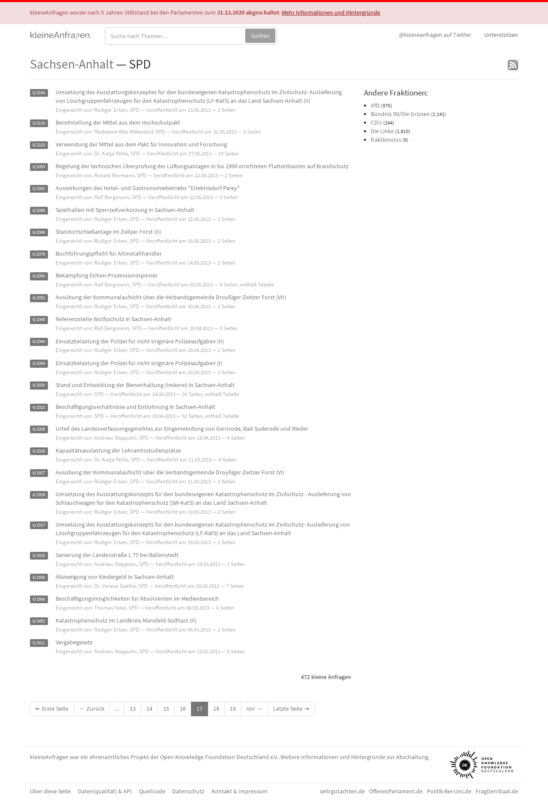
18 (216, 708)
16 (183, 708)
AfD (375, 105)
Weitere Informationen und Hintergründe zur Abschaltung (354, 757)
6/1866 (39, 599)
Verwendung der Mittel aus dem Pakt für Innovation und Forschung (141, 144)
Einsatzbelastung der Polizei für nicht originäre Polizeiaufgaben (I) (139, 363)
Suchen (260, 35)
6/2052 (39, 298)
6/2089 (39, 210)
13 (133, 708)
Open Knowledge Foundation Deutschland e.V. (219, 757)
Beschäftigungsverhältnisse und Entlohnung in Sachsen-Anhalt (135, 407)
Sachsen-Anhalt (71, 64)
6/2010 (39, 407)
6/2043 (39, 363)
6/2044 (39, 342)
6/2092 (39, 188)
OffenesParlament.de (396, 791)
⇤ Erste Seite (52, 708)
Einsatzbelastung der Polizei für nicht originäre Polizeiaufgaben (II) (140, 341)
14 (149, 708)
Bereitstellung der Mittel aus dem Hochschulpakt (118, 122)
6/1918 (39, 494)
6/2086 (39, 232)
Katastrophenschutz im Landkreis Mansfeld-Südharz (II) (126, 620)
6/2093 (39, 167)
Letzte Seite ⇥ (291, 708)
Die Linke (382, 131)
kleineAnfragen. (61, 34)
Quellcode (152, 791)
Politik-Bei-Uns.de (449, 791)
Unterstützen (501, 35)
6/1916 (39, 555)
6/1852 (39, 621)
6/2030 (39, 385)
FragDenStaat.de (497, 791)
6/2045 (39, 319)
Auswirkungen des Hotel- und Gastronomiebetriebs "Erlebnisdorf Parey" (148, 188)
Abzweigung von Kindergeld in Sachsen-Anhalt (115, 577)
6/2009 (39, 429)
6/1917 (39, 525)
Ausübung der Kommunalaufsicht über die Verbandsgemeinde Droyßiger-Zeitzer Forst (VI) (170, 472)
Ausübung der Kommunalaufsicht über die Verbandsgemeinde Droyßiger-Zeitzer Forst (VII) (171, 297)
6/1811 (39, 643)
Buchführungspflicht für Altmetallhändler (109, 253)
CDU (376, 122)
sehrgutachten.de (342, 791)
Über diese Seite (50, 791)
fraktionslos (386, 139)
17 (200, 708)
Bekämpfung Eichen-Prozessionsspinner (107, 275)
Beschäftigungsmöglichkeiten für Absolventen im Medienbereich (137, 598)
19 (233, 708)
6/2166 (39, 92)
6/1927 (39, 473)
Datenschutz (188, 791)
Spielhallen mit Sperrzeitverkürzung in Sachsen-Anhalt (125, 210)
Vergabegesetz (74, 642)
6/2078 (39, 254)
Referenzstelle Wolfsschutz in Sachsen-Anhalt (113, 319)
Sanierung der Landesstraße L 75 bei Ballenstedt (117, 555)
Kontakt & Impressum (239, 791)
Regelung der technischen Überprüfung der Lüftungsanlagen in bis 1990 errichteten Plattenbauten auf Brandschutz (202, 166)
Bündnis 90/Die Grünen (400, 114)
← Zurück (91, 708)
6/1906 (39, 577)
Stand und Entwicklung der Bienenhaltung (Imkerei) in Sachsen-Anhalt (145, 385)
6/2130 (39, 123)
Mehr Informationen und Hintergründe (331, 12)
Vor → (254, 708)
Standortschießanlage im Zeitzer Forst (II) (108, 231)
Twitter (435, 35)
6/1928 (39, 451)
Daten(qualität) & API (105, 791)
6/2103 (39, 145)
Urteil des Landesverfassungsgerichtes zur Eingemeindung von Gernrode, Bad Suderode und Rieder (182, 428)
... (117, 708)
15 (166, 708)
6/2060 (39, 276)
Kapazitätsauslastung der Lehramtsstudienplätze (118, 450)
